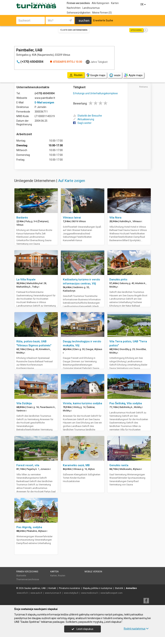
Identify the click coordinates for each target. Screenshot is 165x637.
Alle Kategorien (100, 3)
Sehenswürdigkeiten (78, 12)
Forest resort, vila (27, 465)
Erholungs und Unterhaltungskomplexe (95, 93)
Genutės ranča (118, 465)
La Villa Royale (26, 279)
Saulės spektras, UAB (35, 588)
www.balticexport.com (111, 593)
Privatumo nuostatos (69, 588)
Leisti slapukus (82, 629)
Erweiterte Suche (103, 20)
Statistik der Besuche (87, 115)
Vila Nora (115, 217)
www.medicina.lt (89, 593)
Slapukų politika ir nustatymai (97, 588)
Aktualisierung (83, 119)
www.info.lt (22, 593)
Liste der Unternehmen (73, 30)
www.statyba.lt (71, 593)
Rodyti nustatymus (136, 628)
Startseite (21, 575)
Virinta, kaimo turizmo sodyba (82, 403)
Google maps (96, 75)
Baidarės (22, 217)
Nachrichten (74, 7)
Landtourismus (91, 7)
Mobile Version (93, 571)
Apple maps (133, 75)
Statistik (119, 588)
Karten (115, 3)
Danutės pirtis (118, 279)
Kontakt (52, 588)
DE (143, 4)
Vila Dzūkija (24, 403)
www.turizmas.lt (53, 593)
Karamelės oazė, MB (76, 465)
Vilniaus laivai (72, 217)
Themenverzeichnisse (27, 579)
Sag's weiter (82, 122)
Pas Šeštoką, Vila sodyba (125, 403)
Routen (61, 575)
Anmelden (131, 588)
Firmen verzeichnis (78, 3)
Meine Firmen (102, 12)
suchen (84, 20)
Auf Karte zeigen (71, 180)
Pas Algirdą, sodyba (29, 527)
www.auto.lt (36, 593)
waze (115, 75)
